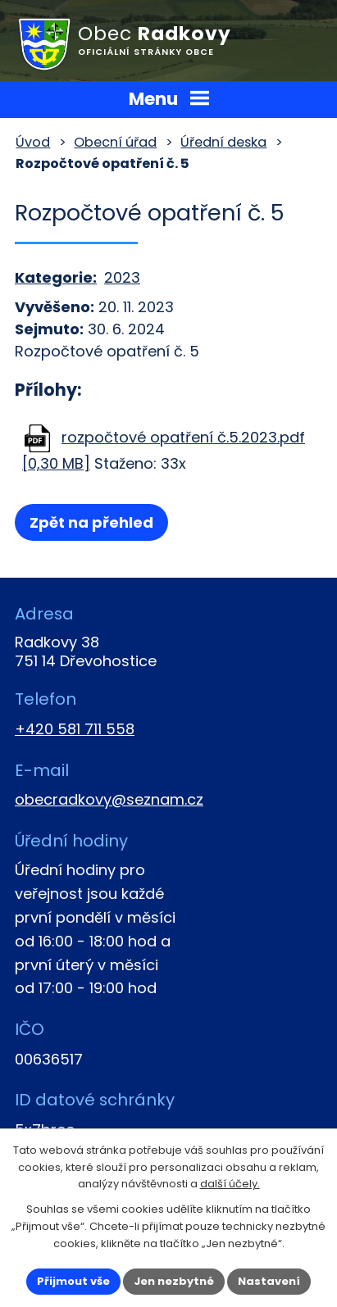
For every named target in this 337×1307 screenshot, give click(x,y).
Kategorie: (56, 277)
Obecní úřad (115, 142)
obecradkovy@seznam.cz (109, 799)
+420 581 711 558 (74, 729)
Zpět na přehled (91, 522)
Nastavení (269, 1281)
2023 (122, 277)
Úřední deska (223, 142)
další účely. (230, 1183)
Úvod (33, 142)
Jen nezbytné (174, 1281)
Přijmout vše (73, 1281)
